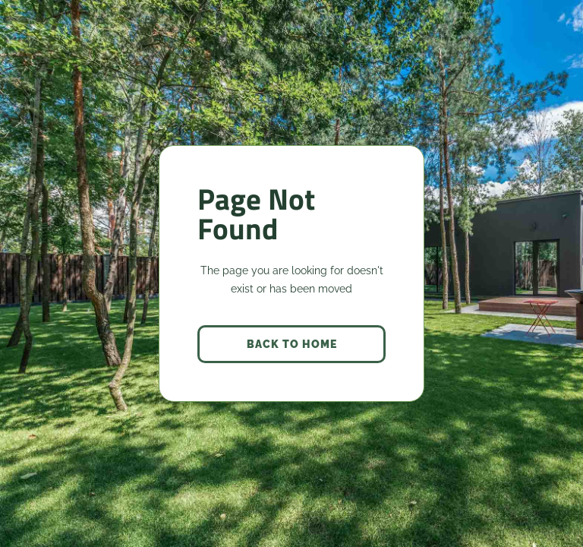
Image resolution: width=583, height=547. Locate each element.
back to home (292, 344)
